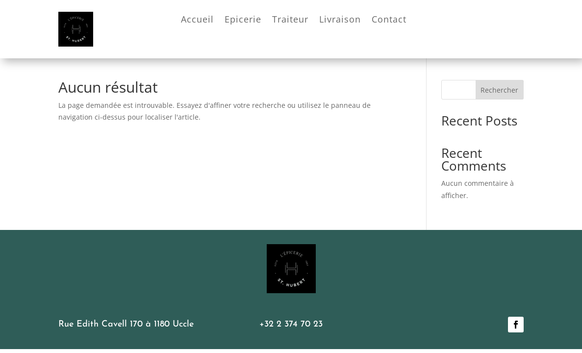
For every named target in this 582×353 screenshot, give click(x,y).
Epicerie (243, 20)
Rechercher (499, 90)
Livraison (340, 20)
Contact (389, 20)
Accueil (197, 20)
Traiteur (290, 20)
